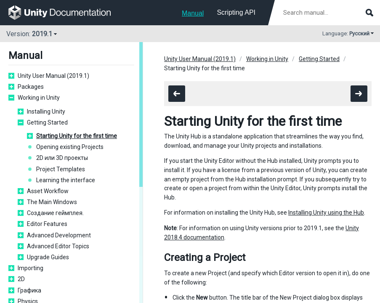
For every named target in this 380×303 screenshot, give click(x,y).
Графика (29, 290)
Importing (30, 268)
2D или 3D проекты (62, 157)
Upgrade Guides (48, 257)
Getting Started (47, 122)
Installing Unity (46, 111)
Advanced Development (59, 235)
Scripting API (236, 12)
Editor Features (47, 224)
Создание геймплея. (55, 213)
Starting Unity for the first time (76, 136)
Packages (31, 86)
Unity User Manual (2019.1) (53, 75)
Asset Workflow (48, 191)
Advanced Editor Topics (58, 246)
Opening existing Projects (70, 147)
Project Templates (60, 169)
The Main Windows (52, 202)
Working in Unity (39, 97)
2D (21, 279)
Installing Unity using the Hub (326, 212)
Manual (193, 13)
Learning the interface (65, 180)
